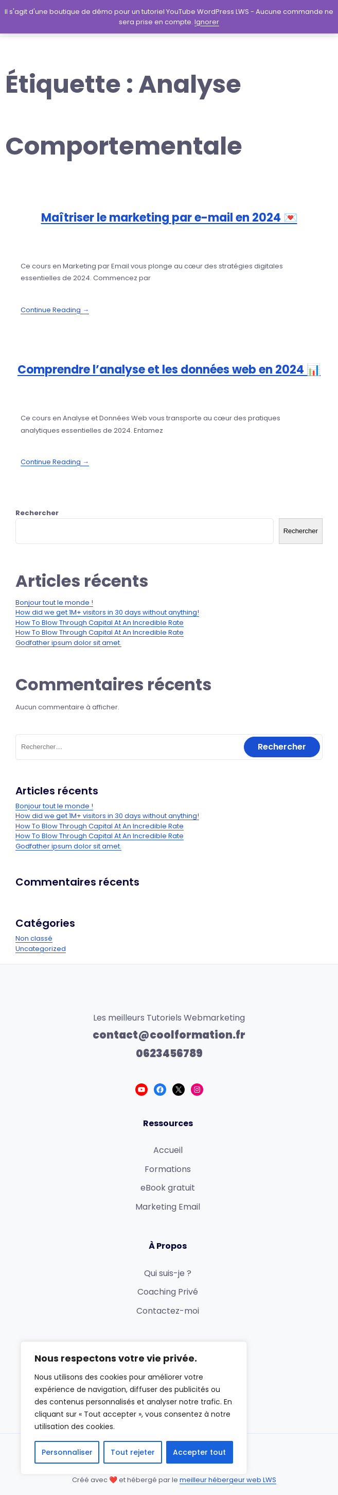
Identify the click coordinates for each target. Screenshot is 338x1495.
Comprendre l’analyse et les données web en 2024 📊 (169, 370)
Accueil (168, 1150)
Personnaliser (67, 1452)
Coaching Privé (167, 1292)
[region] (134, 1407)
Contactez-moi (167, 1311)
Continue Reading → (55, 310)
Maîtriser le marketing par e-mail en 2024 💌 (169, 218)
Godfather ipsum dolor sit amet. (68, 643)
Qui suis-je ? (167, 1273)
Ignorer (206, 22)
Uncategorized (40, 949)
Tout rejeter (133, 1452)
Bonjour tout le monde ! (54, 602)
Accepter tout (199, 1452)
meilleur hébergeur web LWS (228, 1480)
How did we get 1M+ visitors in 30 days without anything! (107, 612)
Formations (168, 1169)
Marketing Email (167, 1207)
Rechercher (37, 513)
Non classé (33, 938)
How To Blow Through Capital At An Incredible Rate (99, 622)
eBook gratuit (167, 1188)
